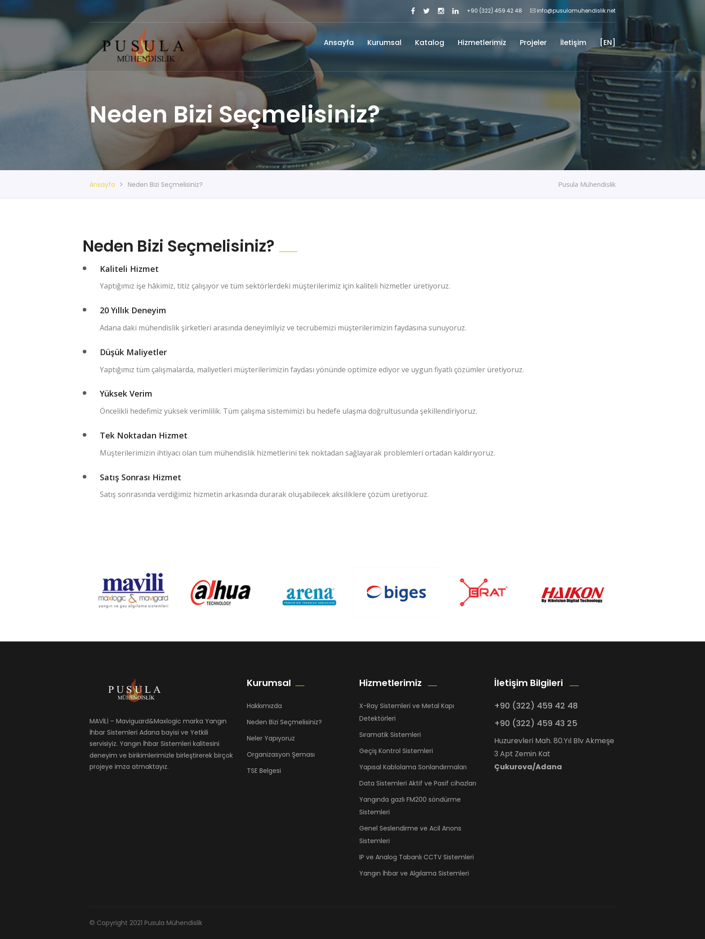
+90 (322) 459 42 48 (494, 10)
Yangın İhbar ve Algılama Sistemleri (414, 873)
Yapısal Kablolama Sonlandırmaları (413, 767)
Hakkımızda (264, 705)
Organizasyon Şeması (281, 754)
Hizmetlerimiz (482, 42)
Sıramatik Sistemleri (390, 734)
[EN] (608, 42)
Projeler (533, 42)
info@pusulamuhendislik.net (573, 10)
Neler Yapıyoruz (271, 738)
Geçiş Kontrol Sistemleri (396, 750)
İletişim (573, 42)
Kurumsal (384, 42)
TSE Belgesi (264, 770)
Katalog (429, 42)
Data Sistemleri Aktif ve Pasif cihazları (417, 783)
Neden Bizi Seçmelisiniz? (284, 722)
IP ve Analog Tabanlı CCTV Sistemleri (416, 857)
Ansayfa (339, 42)
